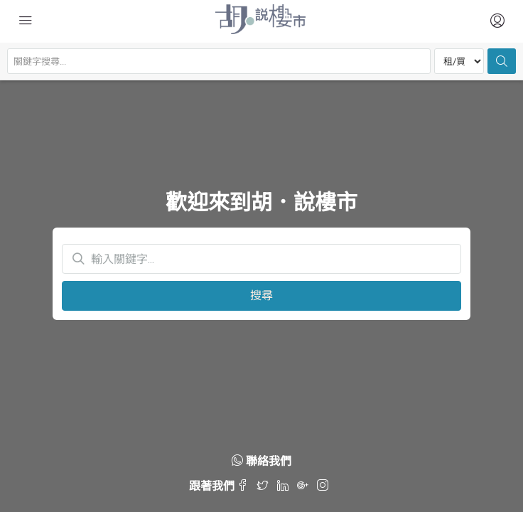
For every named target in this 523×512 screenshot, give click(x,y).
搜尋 (261, 295)
